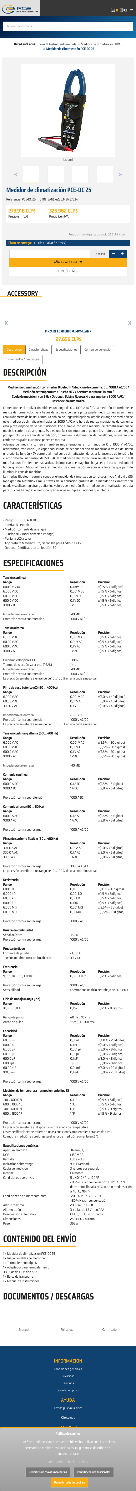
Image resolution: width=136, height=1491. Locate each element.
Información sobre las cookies (68, 1461)
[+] (122, 254)
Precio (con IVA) (59, 216)
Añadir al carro (68, 262)
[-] (113, 254)
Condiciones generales (68, 1369)
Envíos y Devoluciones (68, 1407)
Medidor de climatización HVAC (101, 44)
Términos (68, 1383)
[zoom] (68, 113)
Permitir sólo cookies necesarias (48, 1472)
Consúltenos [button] (68, 271)
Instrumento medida (62, 44)
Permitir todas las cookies (69, 1482)
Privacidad (68, 1376)
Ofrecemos (68, 1417)
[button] (15, 174)
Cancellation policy (68, 1390)
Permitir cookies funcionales (93, 1472)
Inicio (41, 44)
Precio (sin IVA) (18, 216)
